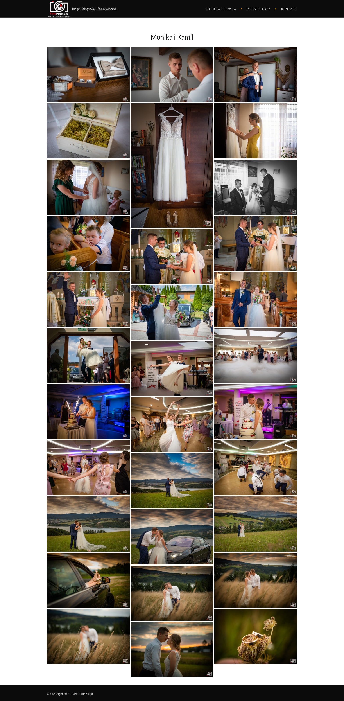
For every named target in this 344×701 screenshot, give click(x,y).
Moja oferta (259, 9)
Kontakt (289, 9)
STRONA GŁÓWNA (221, 9)
